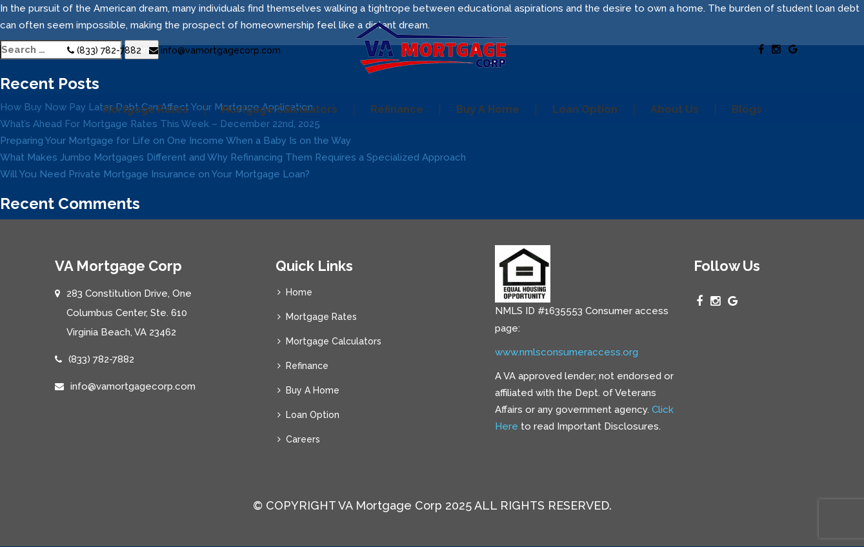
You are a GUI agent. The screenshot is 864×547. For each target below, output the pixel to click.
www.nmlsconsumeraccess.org (566, 352)
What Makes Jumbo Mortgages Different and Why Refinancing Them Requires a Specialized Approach (233, 157)
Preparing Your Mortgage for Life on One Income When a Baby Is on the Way (175, 140)
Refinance (396, 109)
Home (299, 292)
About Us (674, 109)
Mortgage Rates (145, 109)
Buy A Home (487, 109)
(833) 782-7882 (104, 50)
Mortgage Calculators (279, 109)
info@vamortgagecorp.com (215, 50)
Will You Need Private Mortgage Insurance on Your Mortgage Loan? (155, 174)
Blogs (747, 109)
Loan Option (585, 109)
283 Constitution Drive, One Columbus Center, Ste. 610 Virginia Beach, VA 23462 (129, 313)
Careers (303, 439)
